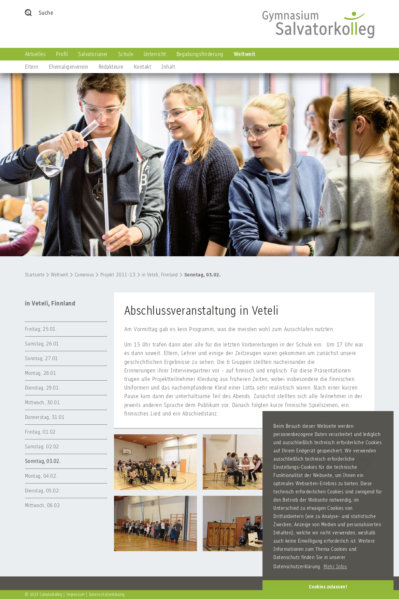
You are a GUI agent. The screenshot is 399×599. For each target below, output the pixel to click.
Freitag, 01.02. (41, 431)
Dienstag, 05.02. (42, 490)
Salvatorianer (93, 54)
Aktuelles (35, 54)
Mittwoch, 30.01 (42, 402)
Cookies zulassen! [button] (328, 587)
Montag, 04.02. (41, 476)
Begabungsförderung (200, 54)
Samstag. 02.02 (42, 446)
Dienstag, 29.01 (42, 387)
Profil (62, 54)
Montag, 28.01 (40, 373)
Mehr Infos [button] (335, 566)
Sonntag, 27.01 (41, 358)
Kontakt (143, 66)
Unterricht (155, 54)
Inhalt (168, 66)
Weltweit (245, 54)
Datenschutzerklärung (107, 594)
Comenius (84, 275)
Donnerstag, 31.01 (45, 417)
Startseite (35, 275)
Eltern (32, 66)
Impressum (76, 594)
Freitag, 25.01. (41, 329)
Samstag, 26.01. (42, 343)
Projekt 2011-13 (118, 275)
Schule (125, 54)
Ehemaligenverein (68, 66)
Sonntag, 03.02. (202, 275)
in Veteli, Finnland (160, 275)
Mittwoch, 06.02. (43, 505)
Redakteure (111, 66)
